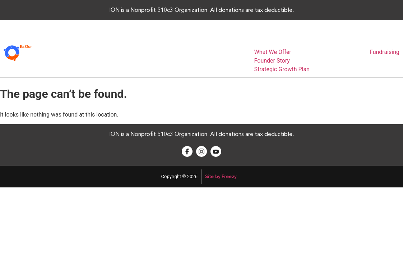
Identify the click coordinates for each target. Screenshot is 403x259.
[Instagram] (201, 151)
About (266, 40)
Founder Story (272, 60)
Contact (353, 40)
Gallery (325, 40)
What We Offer (272, 52)
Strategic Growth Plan (282, 69)
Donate (382, 40)
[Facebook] (187, 151)
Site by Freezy (220, 176)
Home (240, 40)
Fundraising (384, 52)
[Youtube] (215, 151)
